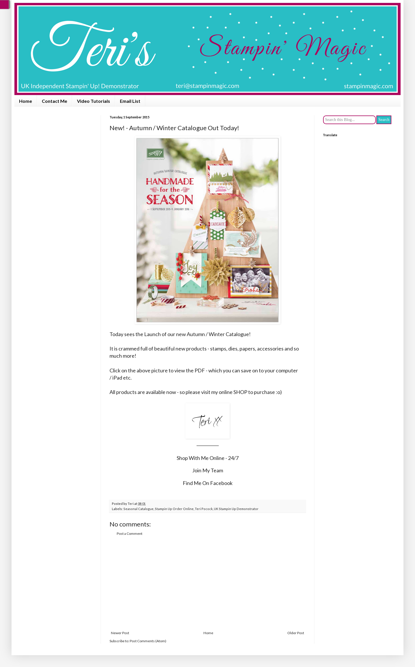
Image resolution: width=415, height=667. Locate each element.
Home (25, 101)
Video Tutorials (93, 101)
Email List (130, 101)
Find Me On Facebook (208, 483)
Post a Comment (129, 533)
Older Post (295, 633)
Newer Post (120, 633)
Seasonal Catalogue (138, 509)
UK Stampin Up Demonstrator (236, 509)
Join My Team (207, 470)
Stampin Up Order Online (174, 509)
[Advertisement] (207, 583)
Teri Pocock (204, 509)
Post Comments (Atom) (148, 641)
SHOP (240, 392)
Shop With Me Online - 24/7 (208, 458)
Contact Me (54, 101)
